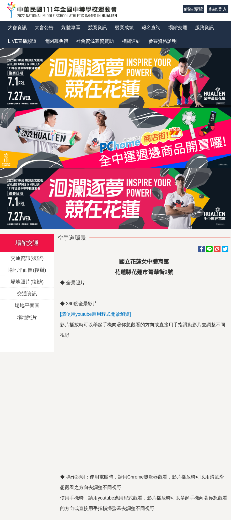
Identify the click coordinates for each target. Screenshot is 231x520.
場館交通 (177, 27)
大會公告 (44, 27)
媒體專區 (70, 27)
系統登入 (217, 9)
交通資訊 (27, 293)
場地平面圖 (27, 305)
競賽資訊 (97, 27)
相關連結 (131, 41)
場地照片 (27, 317)
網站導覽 (193, 9)
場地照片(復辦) (27, 281)
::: (177, 9)
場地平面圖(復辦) (27, 269)
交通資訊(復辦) (27, 258)
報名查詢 (151, 27)
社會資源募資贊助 (95, 41)
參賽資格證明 (162, 41)
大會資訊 (17, 27)
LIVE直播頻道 (22, 41)
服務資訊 (204, 27)
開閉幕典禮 (56, 41)
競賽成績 (124, 27)
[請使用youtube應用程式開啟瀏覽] (95, 314)
